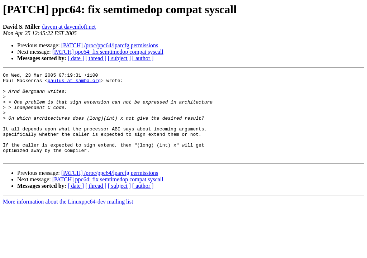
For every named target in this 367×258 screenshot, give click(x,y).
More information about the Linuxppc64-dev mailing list (68, 219)
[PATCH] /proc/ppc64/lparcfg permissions (109, 45)
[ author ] (143, 58)
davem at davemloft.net (69, 27)
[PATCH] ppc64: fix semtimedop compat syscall (107, 52)
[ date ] (76, 58)
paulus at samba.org (74, 82)
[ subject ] (119, 58)
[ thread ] (95, 58)
